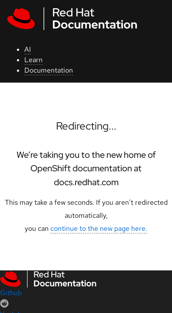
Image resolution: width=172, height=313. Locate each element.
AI (27, 49)
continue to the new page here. (98, 228)
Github (11, 292)
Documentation (48, 70)
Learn (33, 59)
